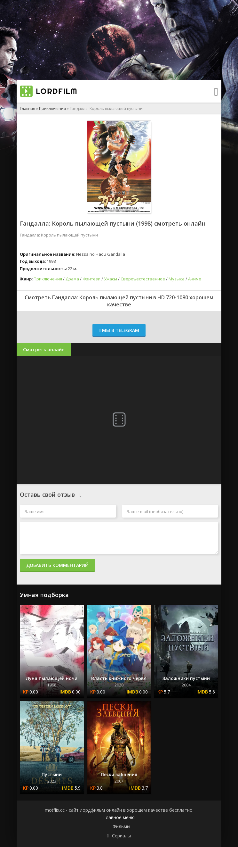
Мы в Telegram (119, 330)
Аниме (194, 279)
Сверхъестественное (143, 279)
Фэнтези (91, 279)
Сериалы (121, 836)
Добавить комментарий (57, 565)
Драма (72, 279)
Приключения (52, 108)
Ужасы (110, 279)
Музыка (177, 279)
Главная (27, 108)
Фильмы (121, 826)
